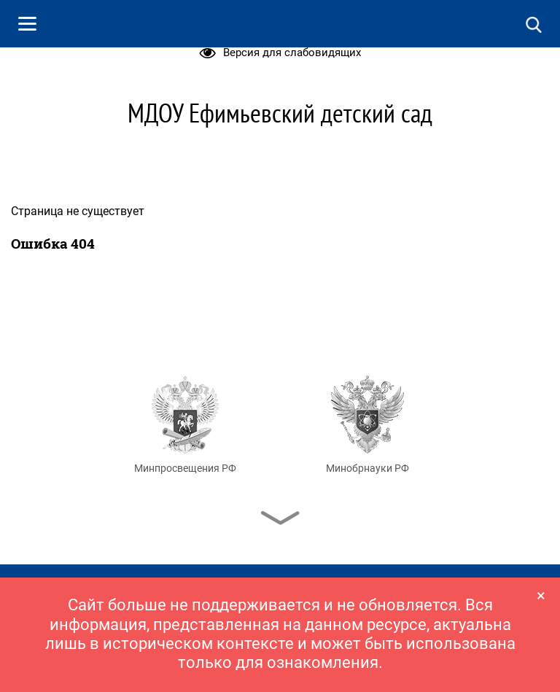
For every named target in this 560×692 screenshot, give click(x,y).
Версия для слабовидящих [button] (280, 52)
